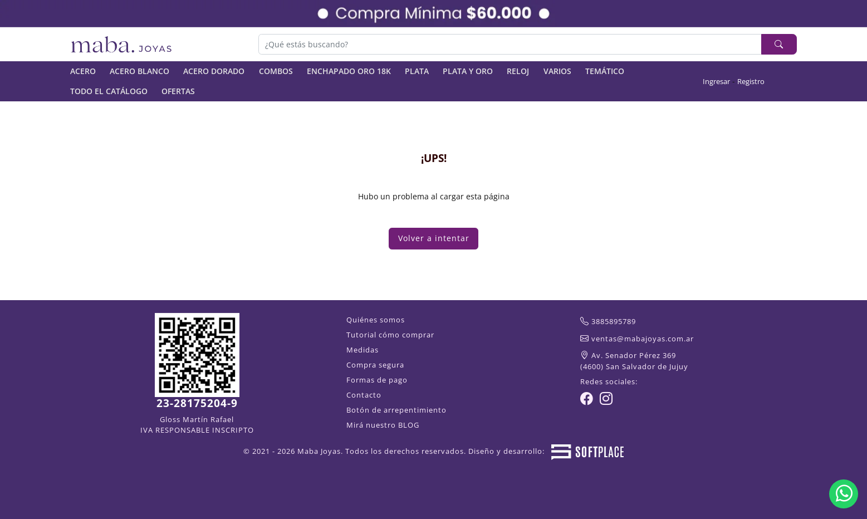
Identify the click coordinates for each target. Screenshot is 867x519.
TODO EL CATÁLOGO (109, 91)
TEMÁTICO (604, 71)
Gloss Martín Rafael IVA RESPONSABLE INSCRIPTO (197, 424)
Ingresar (716, 81)
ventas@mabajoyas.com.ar (642, 339)
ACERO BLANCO (139, 71)
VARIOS (557, 71)
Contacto (363, 395)
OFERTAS (178, 91)
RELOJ (518, 71)
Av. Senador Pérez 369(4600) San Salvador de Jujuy (634, 360)
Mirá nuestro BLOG (382, 425)
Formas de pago (377, 380)
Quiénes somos (375, 320)
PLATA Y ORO (468, 71)
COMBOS (276, 71)
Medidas (362, 350)
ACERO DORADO (213, 71)
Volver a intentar (433, 238)
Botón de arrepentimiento (396, 410)
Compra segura (375, 365)
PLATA (417, 71)
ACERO (83, 71)
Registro (751, 81)
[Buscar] (510, 44)
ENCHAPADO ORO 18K (349, 71)
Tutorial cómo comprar (390, 335)
